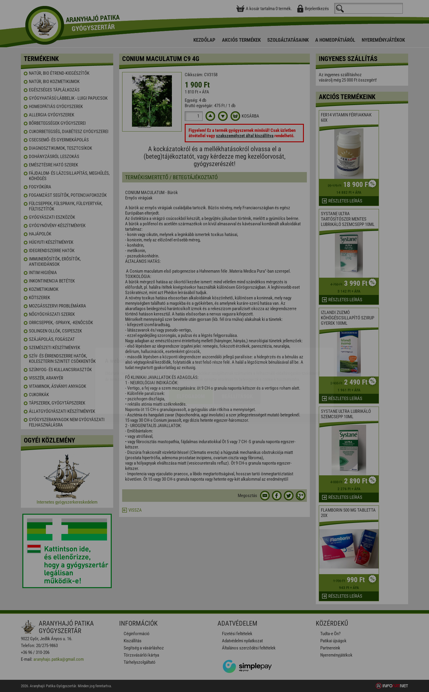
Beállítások (237, 362)
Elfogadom (191, 362)
